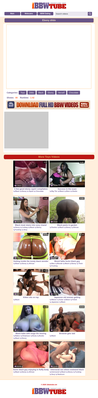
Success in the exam (67, 175)
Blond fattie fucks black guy (67, 247)
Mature (54, 299)
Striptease (26, 336)
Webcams (29, 14)
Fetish (74, 299)
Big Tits (54, 191)
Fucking (18, 230)
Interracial (55, 372)
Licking (25, 227)
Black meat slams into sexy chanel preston (31, 213)
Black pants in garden (67, 211)
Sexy (25, 230)
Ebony (51, 92)
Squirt (31, 191)
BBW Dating (45, 14)
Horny (17, 227)
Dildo (31, 92)
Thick (80, 263)
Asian (61, 299)
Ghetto (74, 191)
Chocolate (73, 92)
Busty (34, 336)
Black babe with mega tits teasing (31, 320)
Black (40, 92)
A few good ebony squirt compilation (31, 175)
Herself (61, 92)
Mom (68, 191)
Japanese (55, 302)
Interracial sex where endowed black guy (67, 357)
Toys (22, 92)
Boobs (41, 336)
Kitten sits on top (31, 283)
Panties (54, 227)
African (76, 227)
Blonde (59, 263)
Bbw (53, 263)
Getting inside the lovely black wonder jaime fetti (31, 249)
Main (12, 14)
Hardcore (60, 374)
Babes (17, 336)
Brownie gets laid (67, 320)
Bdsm (68, 299)
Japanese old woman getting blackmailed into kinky (67, 285)
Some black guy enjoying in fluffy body (31, 356)
